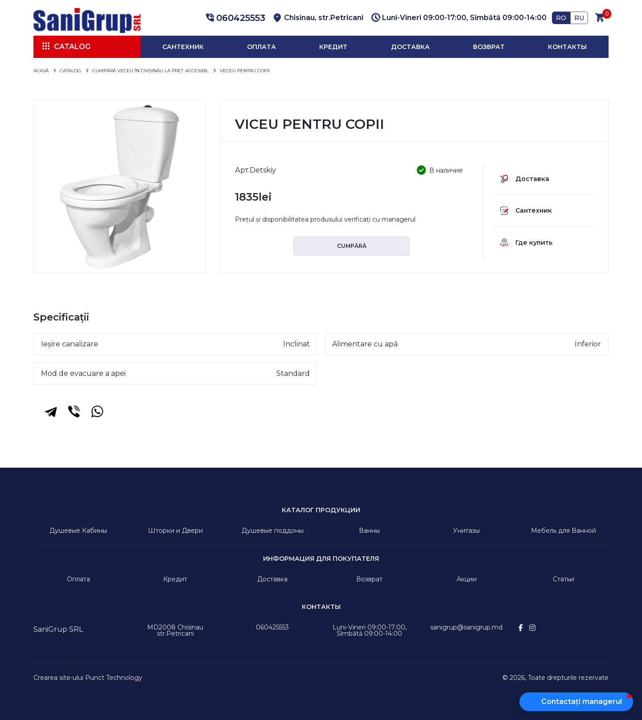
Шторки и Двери (175, 530)
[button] (234, 18)
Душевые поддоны (273, 530)
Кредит (333, 47)
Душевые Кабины (78, 530)
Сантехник (183, 47)
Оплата (261, 47)
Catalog (72, 46)
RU (579, 18)
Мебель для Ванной (563, 530)
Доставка (410, 47)
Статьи (563, 579)
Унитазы (466, 530)
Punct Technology (113, 678)
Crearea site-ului (58, 678)
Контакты (567, 47)
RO (561, 18)
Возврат (489, 47)
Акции (467, 579)
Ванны (369, 530)
